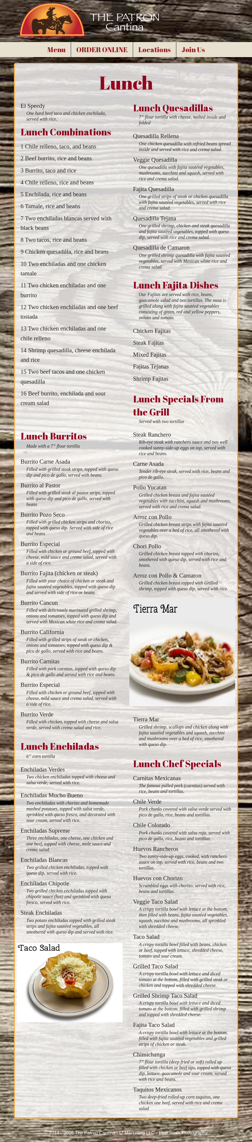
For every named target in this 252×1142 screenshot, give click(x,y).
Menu (56, 49)
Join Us (193, 49)
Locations (154, 49)
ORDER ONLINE (102, 49)
